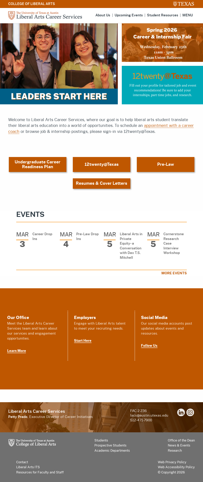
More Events (174, 273)
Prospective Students (110, 445)
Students (101, 440)
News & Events (179, 445)
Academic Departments (112, 450)
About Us (102, 15)
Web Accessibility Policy (176, 467)
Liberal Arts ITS (28, 467)
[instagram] (190, 413)
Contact (22, 462)
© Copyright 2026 (171, 472)
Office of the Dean (181, 440)
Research (175, 450)
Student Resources (162, 15)
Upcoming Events (129, 15)
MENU (187, 15)
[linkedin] (181, 413)
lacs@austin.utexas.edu (149, 415)
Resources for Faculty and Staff (40, 472)
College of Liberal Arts (31, 4)
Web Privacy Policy (172, 462)
